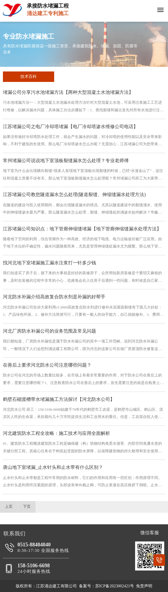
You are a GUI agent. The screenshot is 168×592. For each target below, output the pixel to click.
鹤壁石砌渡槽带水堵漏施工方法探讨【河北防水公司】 (59, 399)
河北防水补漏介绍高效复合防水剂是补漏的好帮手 (54, 296)
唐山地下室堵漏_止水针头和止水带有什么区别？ (53, 467)
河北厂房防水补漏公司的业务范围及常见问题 (49, 331)
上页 (9, 507)
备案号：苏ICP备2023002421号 (106, 586)
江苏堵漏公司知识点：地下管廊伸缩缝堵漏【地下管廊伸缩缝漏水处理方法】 (82, 228)
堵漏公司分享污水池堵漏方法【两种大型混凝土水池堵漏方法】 (68, 92)
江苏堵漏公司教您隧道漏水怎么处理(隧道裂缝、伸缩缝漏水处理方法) (74, 194)
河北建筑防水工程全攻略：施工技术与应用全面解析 (56, 433)
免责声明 (144, 586)
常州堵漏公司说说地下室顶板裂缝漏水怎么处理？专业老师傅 (66, 160)
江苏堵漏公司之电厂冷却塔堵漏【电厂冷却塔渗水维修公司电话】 (70, 126)
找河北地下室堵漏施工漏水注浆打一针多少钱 (49, 262)
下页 (27, 507)
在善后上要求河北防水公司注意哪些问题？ (47, 365)
